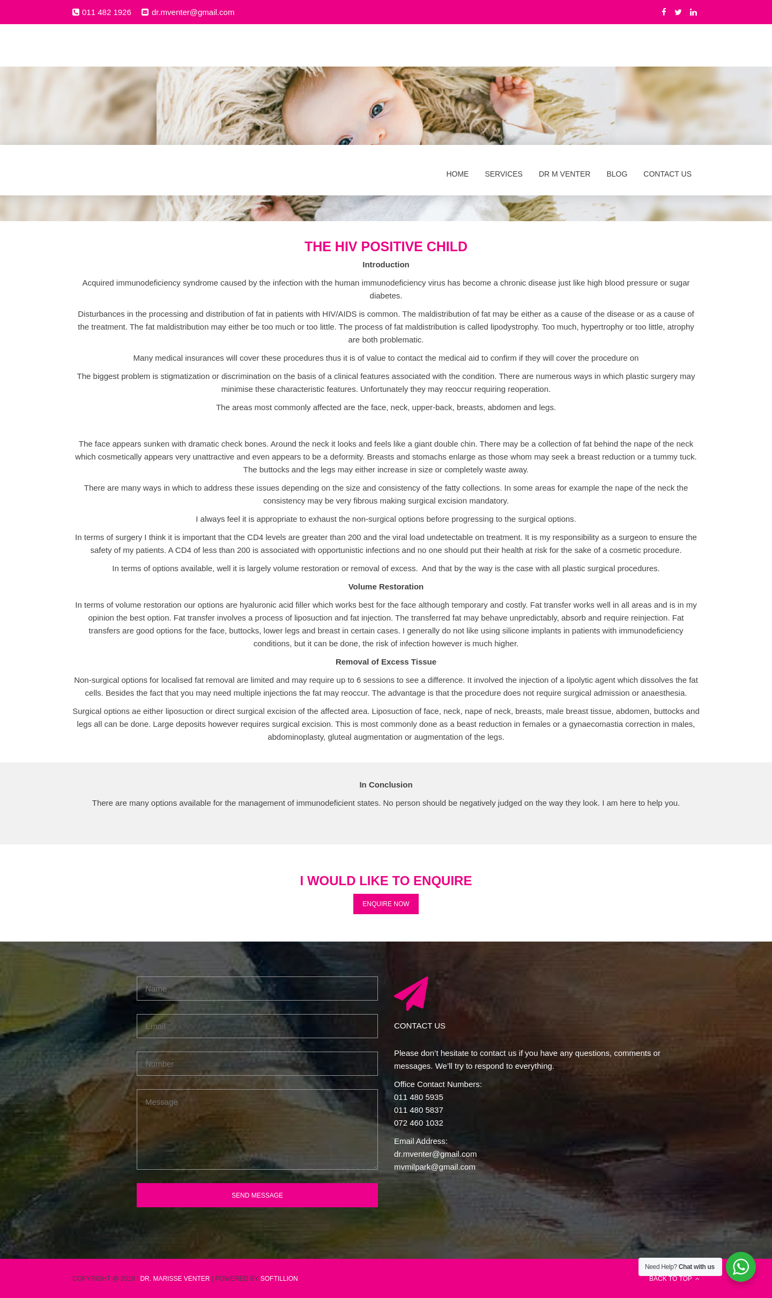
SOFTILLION (279, 1278)
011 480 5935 (418, 1096)
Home (457, 52)
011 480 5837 (418, 1109)
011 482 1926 (106, 11)
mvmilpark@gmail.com (435, 1166)
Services (504, 52)
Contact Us (667, 52)
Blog (616, 52)
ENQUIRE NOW (385, 903)
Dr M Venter (564, 52)
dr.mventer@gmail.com (193, 11)
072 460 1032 (418, 1122)
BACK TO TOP (674, 1278)
